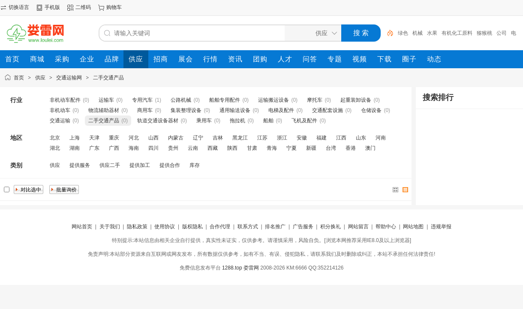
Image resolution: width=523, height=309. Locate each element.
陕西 (232, 148)
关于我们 (109, 227)
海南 (134, 148)
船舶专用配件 (224, 100)
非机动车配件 (65, 100)
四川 (153, 148)
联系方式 (247, 227)
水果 (432, 33)
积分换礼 (330, 227)
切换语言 (19, 7)
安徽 (302, 138)
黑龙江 (240, 138)
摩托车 (314, 100)
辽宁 (198, 138)
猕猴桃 (484, 33)
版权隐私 (192, 227)
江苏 (262, 138)
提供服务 (79, 165)
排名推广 (275, 227)
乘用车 (204, 121)
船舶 (268, 121)
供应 (40, 78)
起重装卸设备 (355, 100)
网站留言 (358, 227)
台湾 (331, 148)
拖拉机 (237, 121)
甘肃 (252, 148)
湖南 (74, 148)
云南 (193, 148)
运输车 (106, 100)
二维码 (83, 7)
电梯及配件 (281, 110)
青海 (272, 148)
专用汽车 (142, 100)
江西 (341, 138)
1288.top (232, 268)
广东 (94, 148)
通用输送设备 (234, 110)
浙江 (282, 138)
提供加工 (139, 165)
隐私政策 (137, 227)
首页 (19, 78)
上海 (74, 138)
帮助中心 (386, 227)
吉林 (218, 138)
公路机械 (181, 100)
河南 (381, 138)
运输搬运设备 (273, 100)
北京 (55, 138)
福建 (321, 138)
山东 (361, 138)
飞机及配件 (304, 121)
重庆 (114, 138)
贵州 (173, 148)
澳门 (370, 148)
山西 (153, 138)
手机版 (52, 7)
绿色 (403, 33)
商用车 (145, 110)
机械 (417, 33)
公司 (501, 33)
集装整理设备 (186, 110)
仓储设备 (371, 110)
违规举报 (441, 227)
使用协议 (164, 227)
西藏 (212, 148)
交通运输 (60, 121)
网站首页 (82, 227)
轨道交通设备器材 (157, 121)
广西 (114, 148)
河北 (134, 138)
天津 (94, 138)
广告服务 (303, 227)
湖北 (55, 148)
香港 (351, 148)
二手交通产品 (108, 78)
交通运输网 (69, 78)
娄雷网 (251, 268)
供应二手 (109, 165)
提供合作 (169, 165)
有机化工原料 (457, 33)
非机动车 (60, 110)
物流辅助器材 (103, 110)
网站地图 (413, 227)
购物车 (114, 7)
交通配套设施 (327, 110)
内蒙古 (175, 138)
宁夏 (291, 148)
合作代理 (220, 227)
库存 (194, 165)
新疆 (311, 148)
